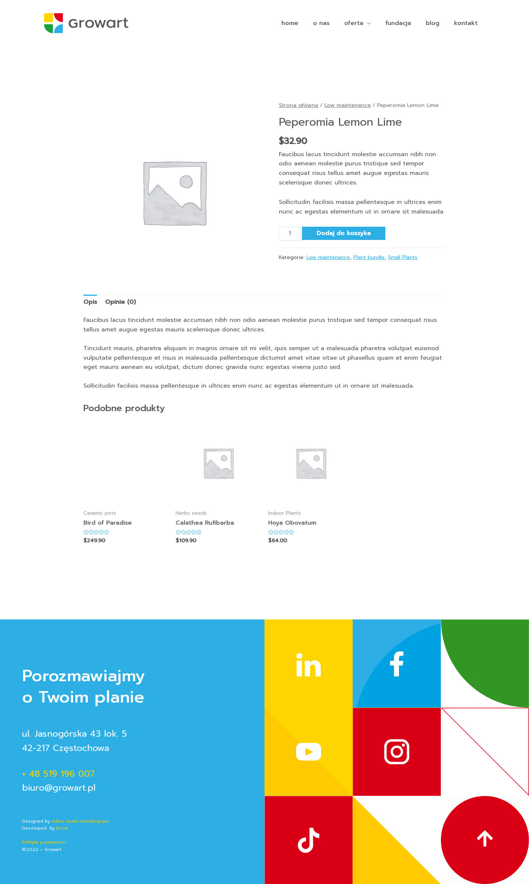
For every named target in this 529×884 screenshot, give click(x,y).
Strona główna (298, 105)
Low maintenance (347, 105)
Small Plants (402, 257)
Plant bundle (369, 257)
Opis (90, 302)
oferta (353, 23)
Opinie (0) (120, 302)
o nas (321, 23)
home (289, 23)
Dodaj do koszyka (344, 233)
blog (432, 23)
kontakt (466, 23)
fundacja (398, 23)
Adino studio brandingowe (80, 821)
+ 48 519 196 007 (58, 773)
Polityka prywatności (45, 842)
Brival (61, 828)
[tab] (90, 302)
